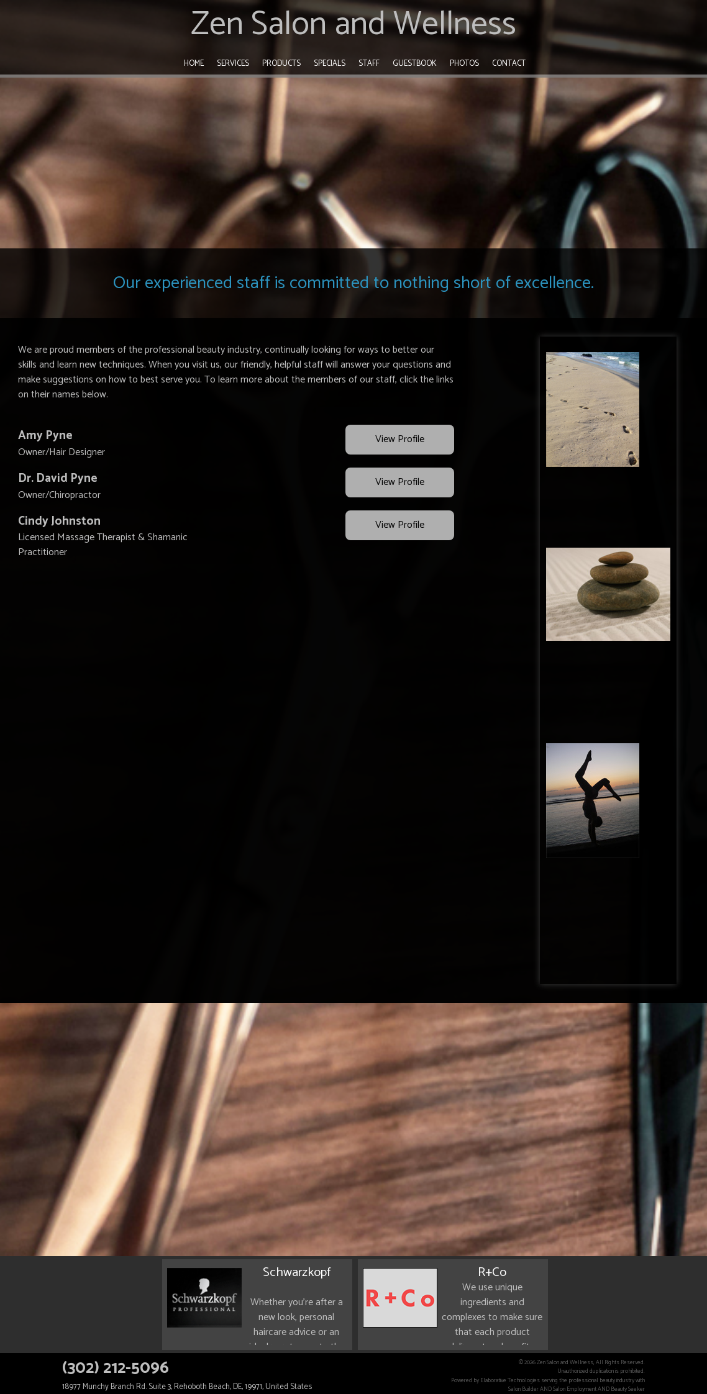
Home (194, 64)
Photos (464, 64)
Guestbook (415, 64)
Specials (329, 64)
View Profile (399, 440)
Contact (509, 64)
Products (281, 64)
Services (233, 64)
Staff (369, 64)
